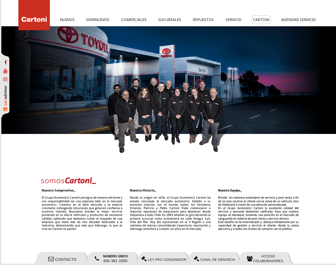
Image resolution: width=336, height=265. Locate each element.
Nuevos (67, 19)
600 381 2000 (111, 258)
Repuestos (203, 19)
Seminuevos (97, 19)
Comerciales (133, 19)
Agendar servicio (298, 19)
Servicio (233, 19)
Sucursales (169, 19)
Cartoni (261, 19)
